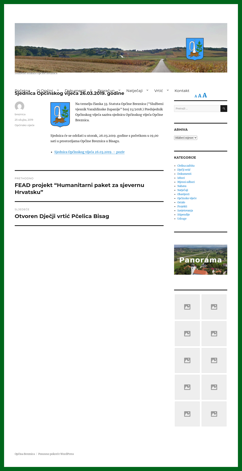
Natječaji (182, 190)
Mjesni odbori (186, 182)
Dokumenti (184, 174)
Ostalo (181, 202)
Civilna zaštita (185, 165)
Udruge (181, 218)
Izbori (181, 178)
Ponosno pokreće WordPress (56, 454)
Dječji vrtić (184, 169)
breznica (20, 114)
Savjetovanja (185, 210)
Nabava (181, 186)
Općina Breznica (25, 454)
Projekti (182, 206)
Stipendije (183, 214)
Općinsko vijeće (25, 125)
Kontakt (182, 90)
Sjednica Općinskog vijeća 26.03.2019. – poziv (89, 152)
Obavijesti (183, 194)
